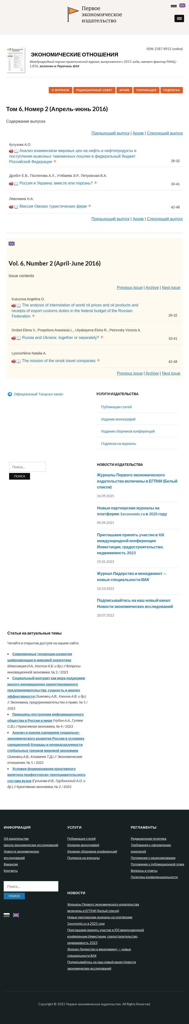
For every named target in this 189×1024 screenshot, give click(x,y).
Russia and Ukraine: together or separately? (60, 338)
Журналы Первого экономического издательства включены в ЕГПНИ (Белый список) (137, 480)
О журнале (60, 90)
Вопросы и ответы (144, 871)
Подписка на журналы (118, 443)
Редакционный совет (94, 90)
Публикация (146, 90)
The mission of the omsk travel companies (58, 361)
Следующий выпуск (165, 133)
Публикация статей (116, 407)
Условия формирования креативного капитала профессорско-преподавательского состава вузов (46, 775)
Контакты (10, 871)
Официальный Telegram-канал (35, 394)
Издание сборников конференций (128, 431)
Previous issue (129, 287)
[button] (179, 18)
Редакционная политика (148, 838)
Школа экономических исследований (31, 845)
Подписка (171, 90)
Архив (124, 90)
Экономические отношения (74, 54)
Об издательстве (16, 838)
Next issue (171, 287)
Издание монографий (118, 419)
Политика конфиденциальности (154, 877)
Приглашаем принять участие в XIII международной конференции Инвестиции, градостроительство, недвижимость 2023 (105, 936)
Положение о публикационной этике (157, 864)
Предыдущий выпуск (110, 133)
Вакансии (11, 864)
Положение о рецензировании (153, 858)
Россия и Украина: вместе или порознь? (56, 183)
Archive (152, 287)
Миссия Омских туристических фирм (53, 206)
